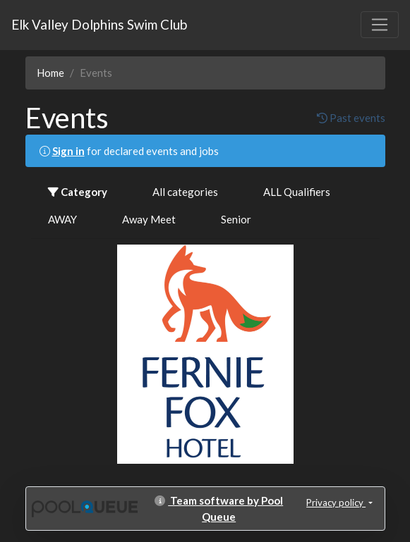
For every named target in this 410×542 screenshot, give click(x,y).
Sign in (68, 150)
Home (50, 72)
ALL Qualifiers (296, 191)
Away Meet (149, 219)
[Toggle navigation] (380, 24)
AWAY (62, 219)
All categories (185, 191)
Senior (236, 219)
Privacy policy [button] (336, 502)
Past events (351, 117)
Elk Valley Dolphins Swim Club (99, 24)
